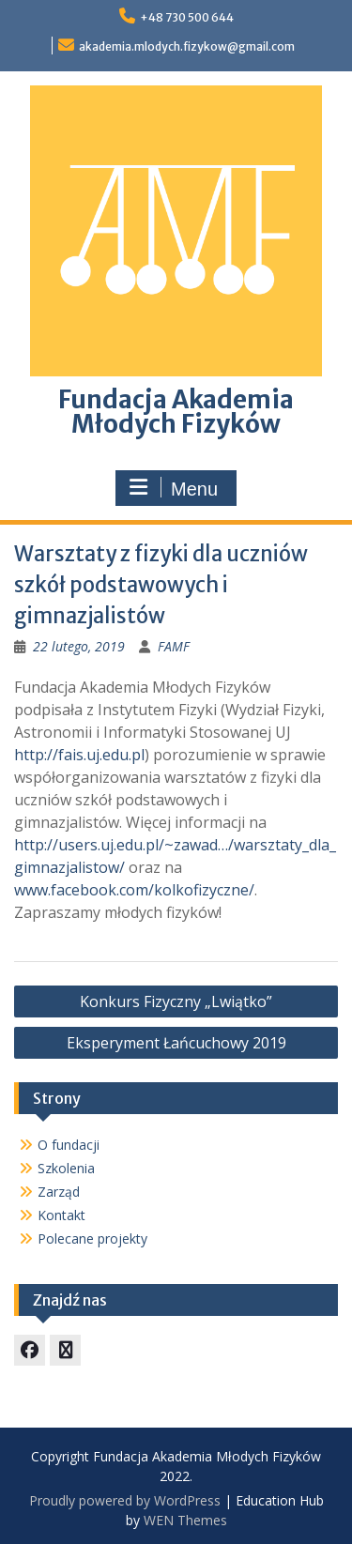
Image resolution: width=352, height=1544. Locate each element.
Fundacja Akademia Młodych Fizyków (176, 411)
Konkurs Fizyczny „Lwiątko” (176, 1001)
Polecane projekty (92, 1238)
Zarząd (59, 1191)
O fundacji (68, 1145)
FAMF (174, 646)
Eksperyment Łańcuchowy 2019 (176, 1042)
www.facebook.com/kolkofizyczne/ (134, 889)
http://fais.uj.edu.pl (79, 754)
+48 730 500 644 (187, 17)
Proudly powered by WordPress (125, 1500)
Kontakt (61, 1215)
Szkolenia (66, 1168)
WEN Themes (185, 1520)
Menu (174, 488)
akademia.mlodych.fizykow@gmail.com (187, 46)
